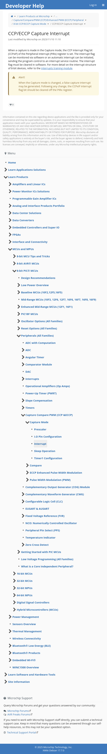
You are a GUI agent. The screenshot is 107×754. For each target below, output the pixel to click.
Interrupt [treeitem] (40, 444)
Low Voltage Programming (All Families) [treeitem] (47, 559)
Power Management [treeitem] (25, 617)
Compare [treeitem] (36, 465)
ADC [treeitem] (28, 350)
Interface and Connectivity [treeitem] (29, 242)
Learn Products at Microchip (34, 16)
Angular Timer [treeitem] (34, 357)
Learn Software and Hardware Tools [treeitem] (31, 674)
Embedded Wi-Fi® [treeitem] (24, 660)
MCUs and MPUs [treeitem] (23, 249)
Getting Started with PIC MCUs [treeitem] (41, 552)
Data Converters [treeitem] (23, 220)
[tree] (53, 162)
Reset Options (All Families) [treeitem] (39, 328)
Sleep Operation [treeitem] (44, 451)
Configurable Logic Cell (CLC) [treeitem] (44, 501)
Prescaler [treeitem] (40, 429)
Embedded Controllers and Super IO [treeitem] (35, 227)
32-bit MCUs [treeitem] (24, 581)
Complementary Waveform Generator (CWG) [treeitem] (54, 494)
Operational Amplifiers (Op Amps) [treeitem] (47, 386)
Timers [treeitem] (29, 407)
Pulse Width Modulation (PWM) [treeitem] (50, 480)
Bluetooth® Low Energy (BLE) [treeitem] (31, 645)
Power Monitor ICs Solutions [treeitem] (31, 191)
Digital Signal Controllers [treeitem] (33, 602)
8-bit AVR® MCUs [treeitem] (28, 263)
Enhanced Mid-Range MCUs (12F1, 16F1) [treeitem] (47, 306)
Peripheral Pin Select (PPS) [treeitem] (42, 530)
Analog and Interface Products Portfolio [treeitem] (38, 206)
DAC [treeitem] (28, 371)
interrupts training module (56, 68)
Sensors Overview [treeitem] (24, 624)
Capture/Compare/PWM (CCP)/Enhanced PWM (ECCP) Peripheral (49, 20)
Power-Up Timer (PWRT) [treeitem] (41, 393)
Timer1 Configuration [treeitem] (48, 458)
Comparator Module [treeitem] (38, 364)
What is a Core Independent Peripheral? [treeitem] (47, 566)
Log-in (93, 5)
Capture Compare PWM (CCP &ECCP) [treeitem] (49, 415)
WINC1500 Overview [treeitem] (25, 667)
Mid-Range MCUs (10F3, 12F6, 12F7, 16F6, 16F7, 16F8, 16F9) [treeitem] (58, 299)
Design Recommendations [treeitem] (38, 278)
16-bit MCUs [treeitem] (24, 573)
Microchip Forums (18, 711)
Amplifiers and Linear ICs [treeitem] (28, 184)
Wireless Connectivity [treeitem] (26, 638)
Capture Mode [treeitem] (39, 422)
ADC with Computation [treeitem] (40, 343)
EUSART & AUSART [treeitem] (37, 508)
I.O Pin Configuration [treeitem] (48, 436)
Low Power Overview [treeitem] (35, 285)
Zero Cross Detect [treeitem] (37, 544)
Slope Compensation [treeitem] (38, 400)
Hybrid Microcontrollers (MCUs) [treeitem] (37, 609)
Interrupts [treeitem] (32, 379)
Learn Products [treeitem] (18, 177)
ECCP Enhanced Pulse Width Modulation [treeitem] (56, 472)
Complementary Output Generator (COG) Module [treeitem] (57, 487)
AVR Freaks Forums (18, 714)
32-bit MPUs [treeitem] (24, 588)
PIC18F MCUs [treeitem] (29, 314)
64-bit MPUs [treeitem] (24, 595)
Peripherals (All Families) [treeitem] (37, 335)
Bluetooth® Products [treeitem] (26, 653)
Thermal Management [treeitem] (27, 631)
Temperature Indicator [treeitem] (40, 537)
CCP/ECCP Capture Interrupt (67, 23)
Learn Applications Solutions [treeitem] (27, 169)
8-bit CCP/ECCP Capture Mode (30, 23)
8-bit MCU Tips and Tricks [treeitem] (33, 256)
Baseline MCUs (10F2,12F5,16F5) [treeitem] (41, 292)
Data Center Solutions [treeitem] (26, 213)
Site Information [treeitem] (19, 682)
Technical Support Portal (21, 732)
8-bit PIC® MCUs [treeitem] (27, 270)
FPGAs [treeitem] (16, 234)
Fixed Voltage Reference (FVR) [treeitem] (44, 516)
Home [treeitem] (12, 162)
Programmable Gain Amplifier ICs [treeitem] (34, 198)
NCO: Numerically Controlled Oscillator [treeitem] (51, 523)
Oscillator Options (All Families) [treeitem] (41, 321)
